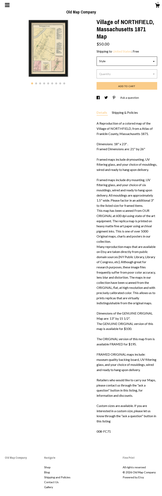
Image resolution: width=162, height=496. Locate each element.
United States (122, 51)
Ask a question (129, 97)
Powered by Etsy (133, 477)
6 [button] (52, 83)
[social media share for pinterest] (114, 97)
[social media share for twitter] (106, 97)
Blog (47, 472)
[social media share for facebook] (98, 97)
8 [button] (60, 83)
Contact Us (51, 482)
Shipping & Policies (125, 112)
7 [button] (56, 83)
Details (102, 112)
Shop (47, 467)
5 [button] (48, 83)
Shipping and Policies (57, 477)
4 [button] (44, 83)
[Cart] (157, 6)
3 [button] (40, 83)
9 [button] (64, 83)
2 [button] (36, 83)
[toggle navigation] (7, 5)
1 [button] (32, 83)
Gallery (48, 487)
